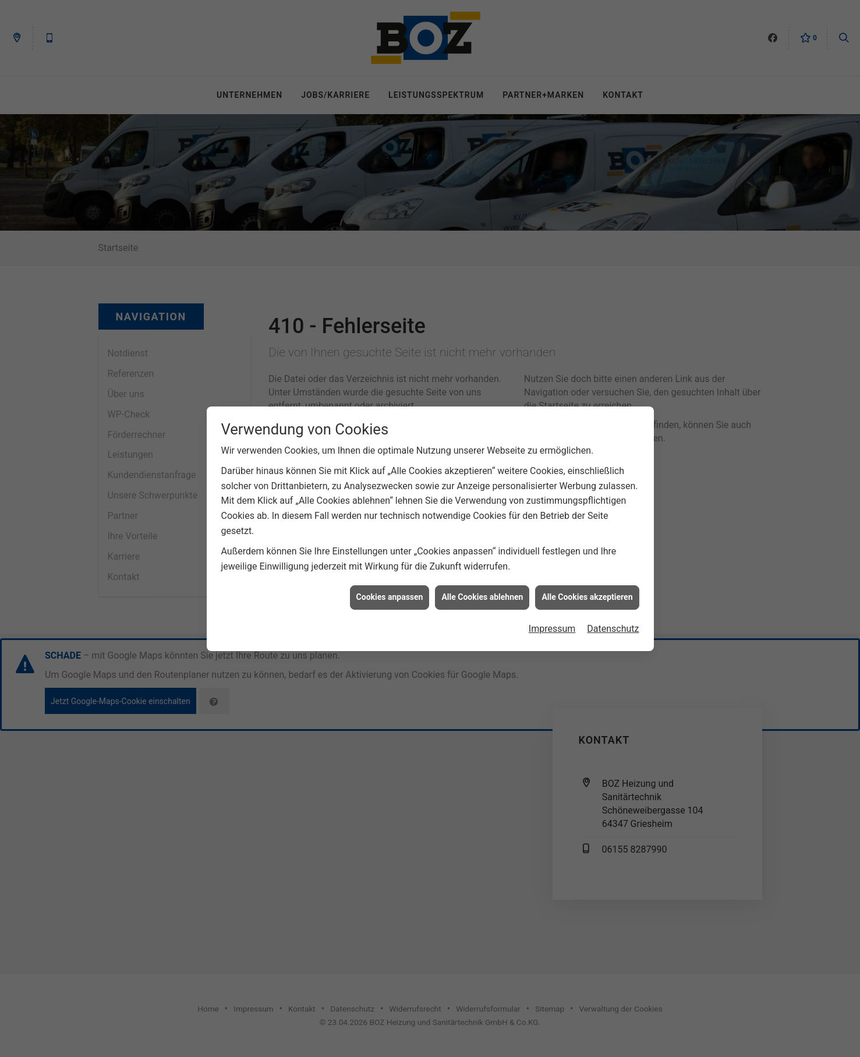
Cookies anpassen (389, 588)
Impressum (552, 620)
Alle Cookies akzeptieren (587, 588)
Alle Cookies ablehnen (482, 588)
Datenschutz (613, 620)
